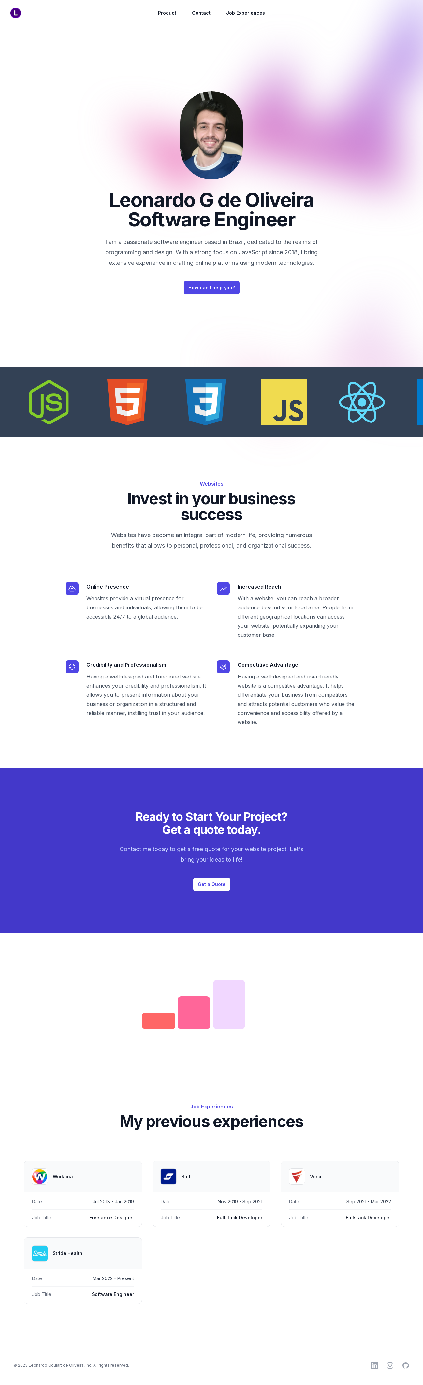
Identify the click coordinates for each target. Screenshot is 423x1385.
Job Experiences (245, 13)
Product (167, 13)
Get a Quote (212, 884)
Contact (201, 13)
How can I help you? (211, 287)
